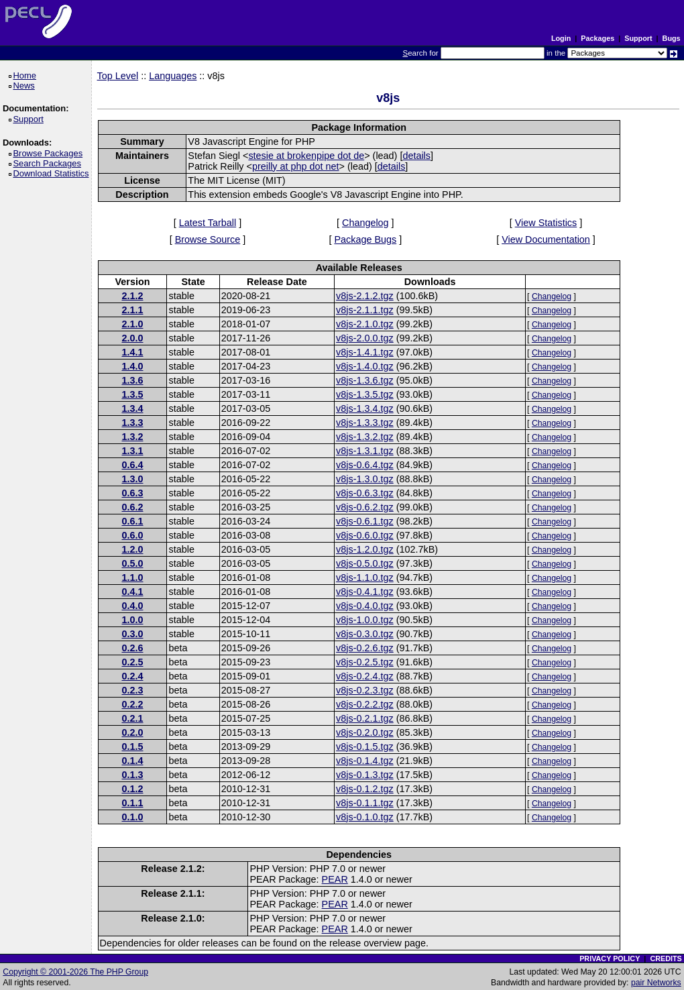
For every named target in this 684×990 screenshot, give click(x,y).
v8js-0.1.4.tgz (365, 760)
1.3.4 (133, 408)
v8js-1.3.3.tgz (365, 422)
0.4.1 (133, 591)
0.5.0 (133, 563)
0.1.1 (133, 803)
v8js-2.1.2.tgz (365, 295)
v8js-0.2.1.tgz (365, 718)
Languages (172, 75)
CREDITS (665, 958)
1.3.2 (133, 436)
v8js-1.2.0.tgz (365, 549)
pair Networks (656, 982)
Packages (597, 38)
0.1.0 (133, 817)
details (416, 155)
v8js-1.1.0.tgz (365, 577)
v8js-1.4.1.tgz (365, 352)
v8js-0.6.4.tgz (365, 464)
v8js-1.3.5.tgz (365, 394)
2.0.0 (133, 338)
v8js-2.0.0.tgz (365, 338)
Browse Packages (50, 153)
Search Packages (49, 163)
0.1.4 (133, 760)
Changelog (365, 222)
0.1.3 (133, 774)
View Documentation (546, 239)
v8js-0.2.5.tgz (365, 662)
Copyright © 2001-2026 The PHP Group (75, 972)
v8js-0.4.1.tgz (365, 591)
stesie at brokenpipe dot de (306, 155)
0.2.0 (133, 732)
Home (26, 75)
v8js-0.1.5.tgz (365, 746)
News (26, 85)
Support (638, 38)
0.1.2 (133, 788)
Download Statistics (53, 173)
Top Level (118, 75)
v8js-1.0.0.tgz (365, 619)
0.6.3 (133, 493)
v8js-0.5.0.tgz (365, 563)
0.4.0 (133, 605)
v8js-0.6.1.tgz (365, 521)
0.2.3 (133, 690)
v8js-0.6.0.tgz (365, 535)
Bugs (672, 38)
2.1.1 (133, 310)
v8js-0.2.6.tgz (365, 648)
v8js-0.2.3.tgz (365, 690)
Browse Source (208, 239)
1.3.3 (133, 422)
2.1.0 (133, 324)
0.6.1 (133, 521)
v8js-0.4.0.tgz (365, 605)
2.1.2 (133, 295)
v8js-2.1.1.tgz (365, 310)
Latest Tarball (207, 222)
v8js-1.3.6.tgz (365, 380)
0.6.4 (133, 464)
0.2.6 (133, 648)
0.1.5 (133, 746)
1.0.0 (133, 619)
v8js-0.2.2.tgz (365, 704)
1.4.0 (133, 366)
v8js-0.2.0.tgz (365, 732)
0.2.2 (133, 704)
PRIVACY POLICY (609, 958)
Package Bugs (365, 239)
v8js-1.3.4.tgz (365, 408)
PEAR (335, 879)
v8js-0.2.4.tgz (365, 676)
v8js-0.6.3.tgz (365, 493)
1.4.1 (133, 352)
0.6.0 (133, 535)
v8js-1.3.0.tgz (365, 479)
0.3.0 (133, 633)
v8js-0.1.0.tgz (365, 817)
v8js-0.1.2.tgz (365, 788)
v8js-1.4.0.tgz (365, 366)
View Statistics (546, 222)
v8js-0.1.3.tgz (365, 774)
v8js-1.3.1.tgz (365, 450)
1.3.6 (133, 380)
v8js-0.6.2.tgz (365, 507)
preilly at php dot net (295, 166)
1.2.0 (133, 549)
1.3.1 (133, 450)
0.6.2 (133, 507)
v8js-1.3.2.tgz (365, 436)
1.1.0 (133, 577)
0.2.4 (133, 676)
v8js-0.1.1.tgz (365, 803)
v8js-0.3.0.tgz (365, 633)
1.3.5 (133, 394)
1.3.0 (133, 479)
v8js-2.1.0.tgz (365, 324)
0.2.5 (133, 662)
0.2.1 (133, 718)
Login (561, 38)
